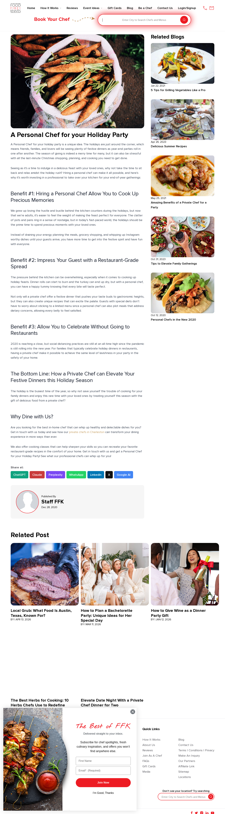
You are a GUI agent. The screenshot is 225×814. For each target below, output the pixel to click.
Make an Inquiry (189, 755)
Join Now (103, 782)
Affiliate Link (186, 766)
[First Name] (103, 761)
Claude (37, 475)
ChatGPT (19, 475)
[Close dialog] (132, 711)
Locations (184, 777)
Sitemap (183, 771)
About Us (148, 745)
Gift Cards (149, 766)
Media (146, 771)
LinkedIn (95, 475)
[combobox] (102, 20)
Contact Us (185, 745)
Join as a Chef (152, 755)
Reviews (147, 750)
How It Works (151, 739)
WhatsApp (76, 475)
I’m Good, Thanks (103, 792)
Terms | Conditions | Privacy (196, 750)
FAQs (145, 761)
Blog (181, 739)
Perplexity (55, 475)
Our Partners (186, 761)
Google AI (123, 475)
